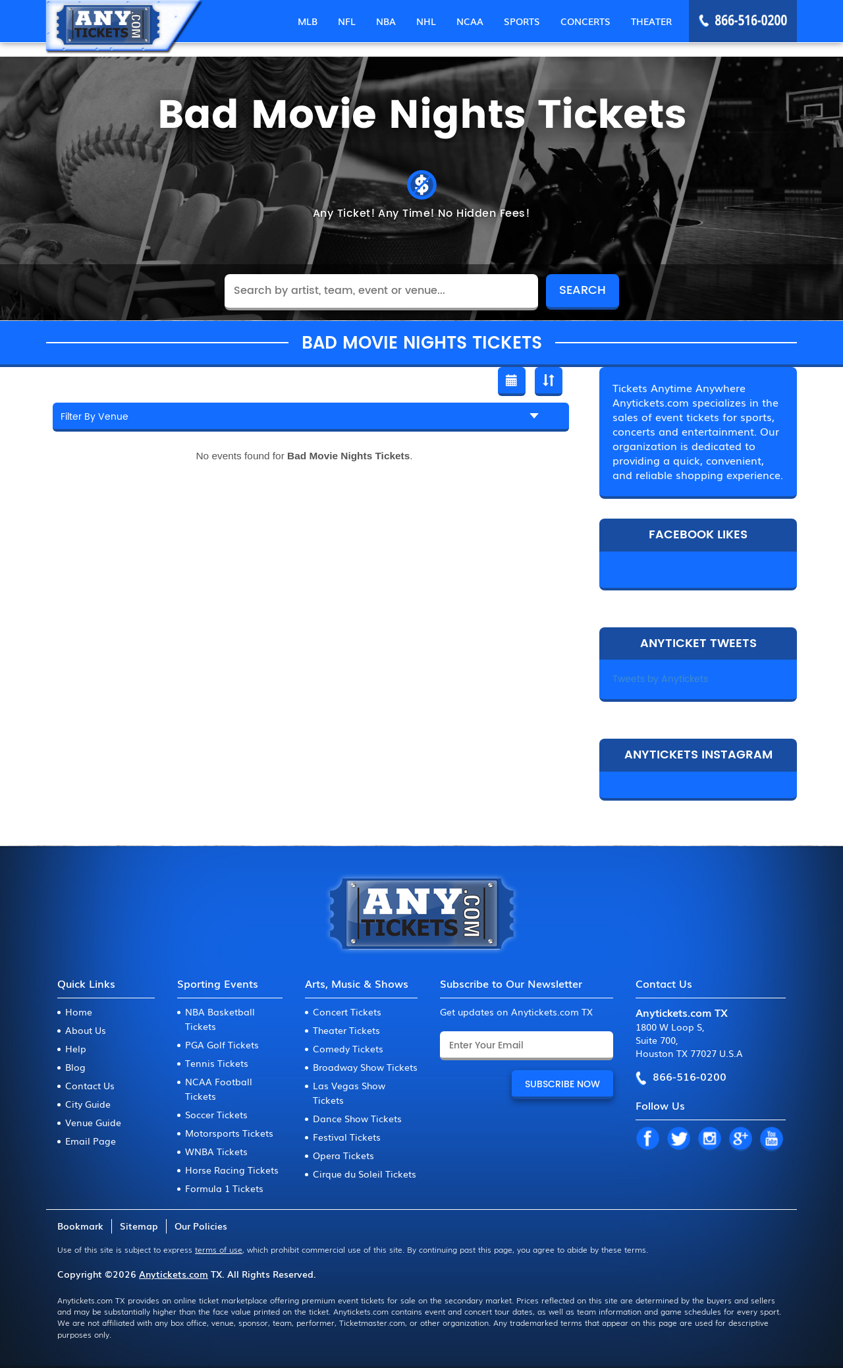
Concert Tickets (347, 1011)
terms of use (218, 1249)
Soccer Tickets (216, 1114)
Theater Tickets (346, 1030)
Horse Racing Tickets (232, 1169)
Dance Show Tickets (357, 1118)
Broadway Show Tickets (365, 1066)
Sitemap (139, 1225)
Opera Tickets (343, 1155)
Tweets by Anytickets (660, 679)
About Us (85, 1030)
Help (75, 1048)
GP (740, 1139)
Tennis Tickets (216, 1062)
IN (709, 1139)
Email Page (90, 1140)
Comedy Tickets (348, 1048)
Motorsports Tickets (229, 1132)
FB (647, 1139)
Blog (75, 1066)
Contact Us (90, 1085)
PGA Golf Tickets (222, 1044)
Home (78, 1011)
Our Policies (201, 1225)
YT (771, 1139)
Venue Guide (93, 1122)
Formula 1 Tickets (224, 1188)
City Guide (88, 1103)
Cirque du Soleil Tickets (364, 1173)
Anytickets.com (173, 1273)
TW (678, 1139)
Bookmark (80, 1225)
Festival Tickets (347, 1136)
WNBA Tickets (216, 1151)
